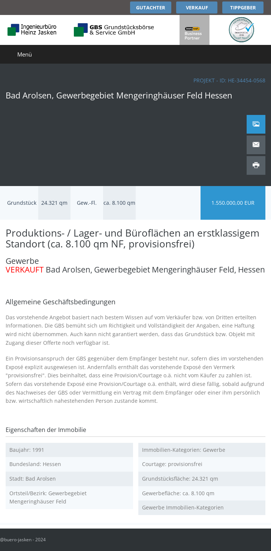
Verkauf (197, 7)
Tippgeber (243, 7)
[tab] (256, 124)
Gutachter (150, 7)
